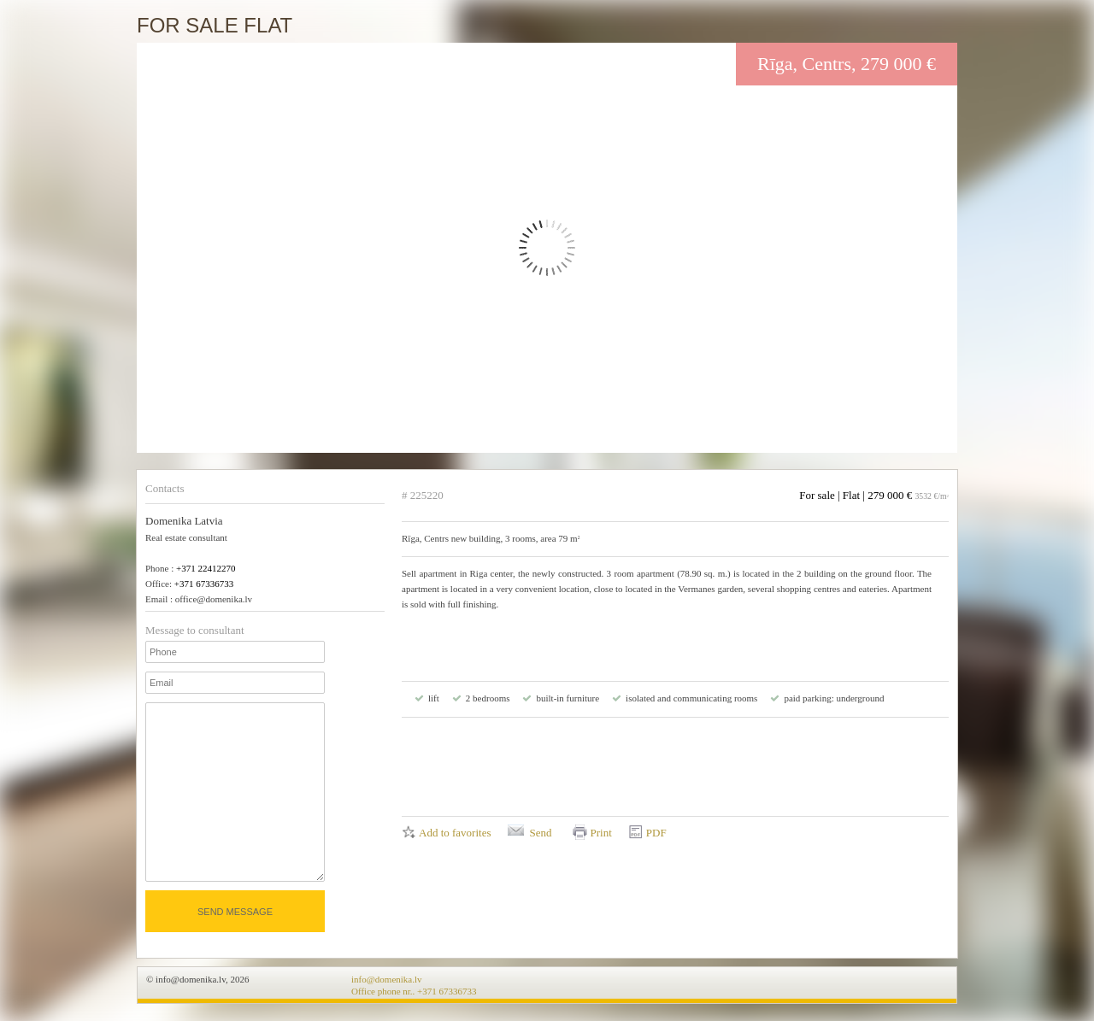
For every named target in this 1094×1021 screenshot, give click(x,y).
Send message (235, 912)
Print (600, 832)
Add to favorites (455, 832)
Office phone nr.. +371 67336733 (414, 991)
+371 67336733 (203, 583)
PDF (656, 832)
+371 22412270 (205, 568)
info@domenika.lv (386, 979)
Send (540, 832)
